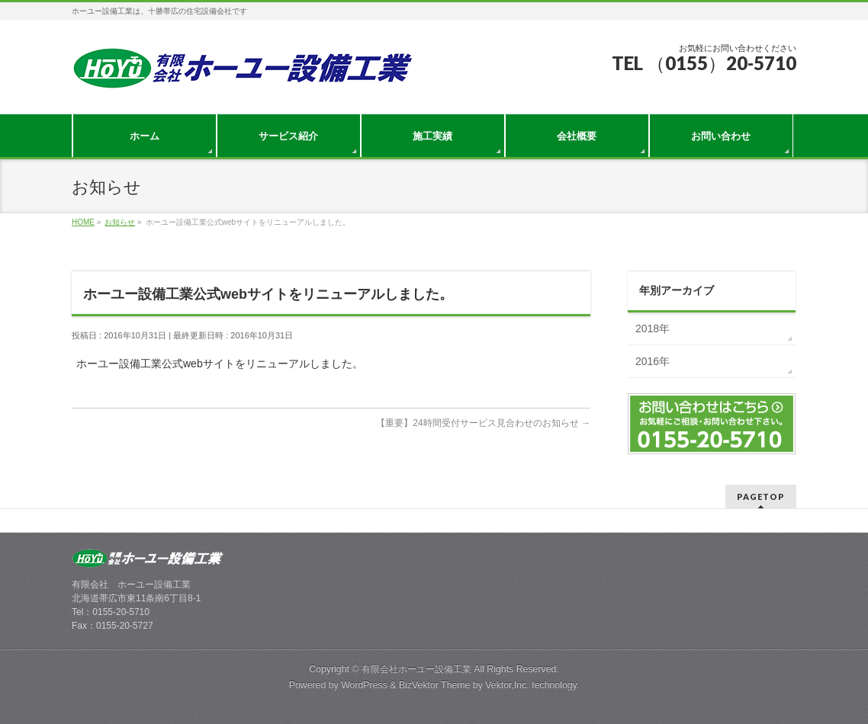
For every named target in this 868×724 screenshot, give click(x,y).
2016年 (652, 361)
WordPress (364, 685)
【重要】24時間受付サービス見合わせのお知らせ (483, 423)
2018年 (652, 328)
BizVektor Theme (435, 685)
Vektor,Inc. (507, 685)
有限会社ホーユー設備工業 (416, 669)
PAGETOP (761, 496)
